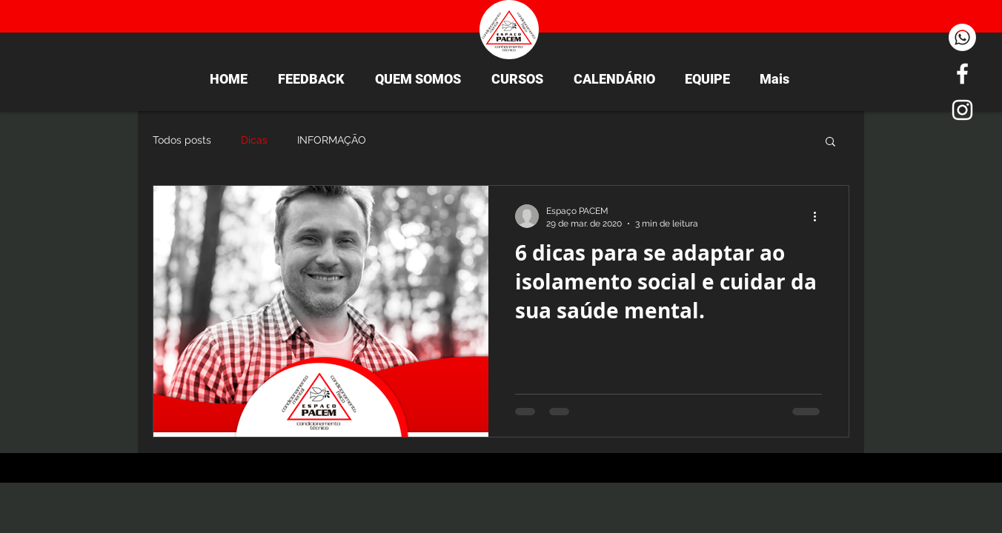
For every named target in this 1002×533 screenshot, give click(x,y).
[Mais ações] (820, 216)
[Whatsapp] (962, 37)
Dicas (254, 140)
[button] (830, 142)
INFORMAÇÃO (331, 140)
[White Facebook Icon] (962, 73)
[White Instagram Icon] (962, 110)
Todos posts (182, 140)
